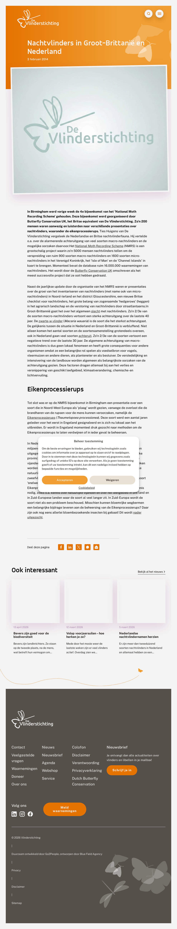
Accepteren (65, 480)
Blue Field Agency (91, 853)
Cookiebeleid (87, 488)
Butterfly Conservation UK (93, 270)
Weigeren (112, 480)
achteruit (85, 336)
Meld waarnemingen (64, 809)
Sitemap (17, 903)
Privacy (16, 870)
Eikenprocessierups (41, 417)
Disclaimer (18, 886)
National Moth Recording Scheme (99, 246)
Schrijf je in (121, 770)
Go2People (52, 853)
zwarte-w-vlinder (51, 321)
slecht (95, 311)
